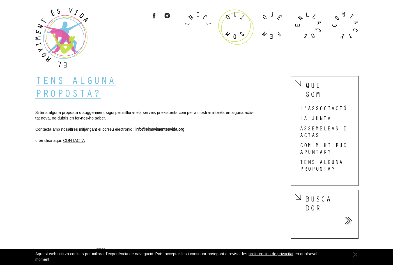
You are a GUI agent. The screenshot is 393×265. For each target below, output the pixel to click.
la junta (315, 119)
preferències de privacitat (271, 254)
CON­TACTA (74, 140)
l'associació (323, 109)
